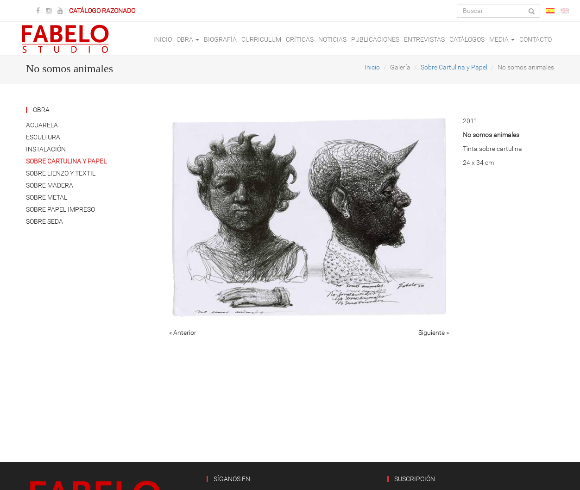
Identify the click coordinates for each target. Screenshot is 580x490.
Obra (188, 39)
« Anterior (182, 332)
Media (502, 39)
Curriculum (261, 39)
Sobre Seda (44, 221)
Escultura (43, 137)
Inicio (162, 39)
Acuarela (42, 125)
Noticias (332, 39)
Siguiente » (433, 332)
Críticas (300, 39)
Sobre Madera (49, 185)
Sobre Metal (46, 197)
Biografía (220, 39)
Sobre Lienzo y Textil (60, 173)
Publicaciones (375, 39)
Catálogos (467, 39)
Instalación (46, 149)
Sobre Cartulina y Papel (454, 67)
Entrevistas (424, 39)
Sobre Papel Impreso (60, 209)
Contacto (535, 39)
